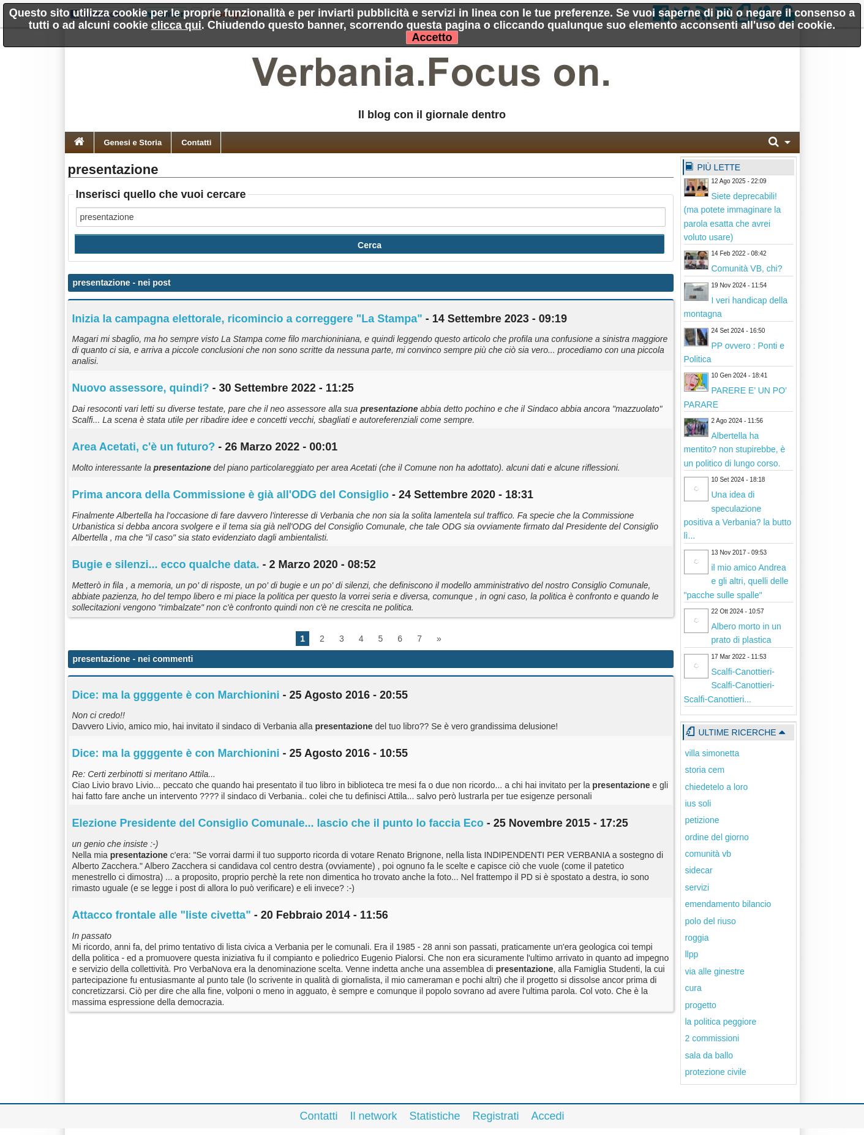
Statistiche (434, 1116)
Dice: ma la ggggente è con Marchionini (176, 695)
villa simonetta (712, 753)
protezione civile (715, 1072)
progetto (700, 1005)
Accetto (431, 37)
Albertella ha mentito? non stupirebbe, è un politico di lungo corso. (735, 449)
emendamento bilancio (728, 904)
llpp (692, 954)
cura (693, 988)
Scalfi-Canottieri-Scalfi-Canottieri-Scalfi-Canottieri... (729, 685)
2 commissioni (712, 1038)
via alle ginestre (715, 971)
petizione (702, 820)
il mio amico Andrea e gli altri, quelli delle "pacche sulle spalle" (736, 581)
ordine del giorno (717, 837)
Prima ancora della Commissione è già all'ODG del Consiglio (230, 494)
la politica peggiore (721, 1022)
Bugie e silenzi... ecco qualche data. (166, 564)
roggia (697, 938)
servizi (697, 887)
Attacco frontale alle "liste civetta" (161, 915)
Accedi (548, 1116)
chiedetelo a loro (716, 787)
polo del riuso (710, 921)
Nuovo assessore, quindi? (140, 388)
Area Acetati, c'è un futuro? (144, 447)
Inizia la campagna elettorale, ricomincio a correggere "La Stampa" (247, 319)
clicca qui (176, 25)
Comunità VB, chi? (747, 268)
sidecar (699, 870)
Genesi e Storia (133, 142)
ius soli (698, 803)
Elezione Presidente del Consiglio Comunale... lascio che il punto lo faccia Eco (278, 823)
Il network (373, 1116)
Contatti (196, 142)
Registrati (496, 1116)
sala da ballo (709, 1055)
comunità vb (708, 854)
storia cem (705, 770)
